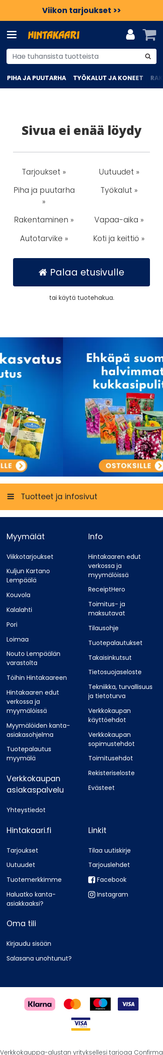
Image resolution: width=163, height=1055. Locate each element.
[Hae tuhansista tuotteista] (81, 56)
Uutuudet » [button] (119, 172)
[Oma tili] (130, 34)
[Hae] (148, 56)
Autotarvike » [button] (44, 238)
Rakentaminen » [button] (44, 220)
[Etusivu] (54, 35)
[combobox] (81, 56)
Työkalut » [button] (119, 190)
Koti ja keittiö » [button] (119, 238)
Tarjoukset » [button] (44, 172)
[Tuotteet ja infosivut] (14, 34)
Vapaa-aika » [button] (119, 220)
